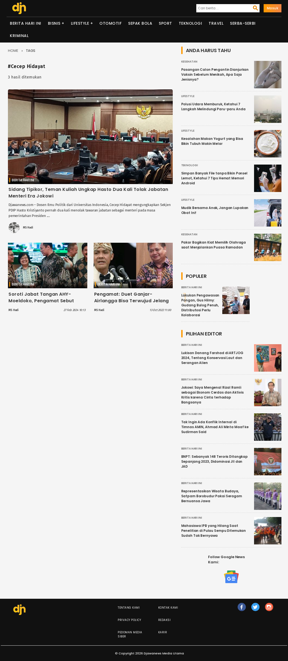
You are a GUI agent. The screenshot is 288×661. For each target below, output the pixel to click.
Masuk (272, 8)
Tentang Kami (129, 608)
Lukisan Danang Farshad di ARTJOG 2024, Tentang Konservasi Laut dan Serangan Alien (212, 358)
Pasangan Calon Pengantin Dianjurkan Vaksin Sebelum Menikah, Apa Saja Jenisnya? (215, 74)
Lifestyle (80, 23)
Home (13, 50)
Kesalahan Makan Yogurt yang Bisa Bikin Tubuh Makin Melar (212, 141)
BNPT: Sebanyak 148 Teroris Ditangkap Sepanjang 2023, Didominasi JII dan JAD (214, 461)
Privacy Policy (129, 620)
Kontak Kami (168, 608)
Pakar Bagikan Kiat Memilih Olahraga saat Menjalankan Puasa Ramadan (213, 245)
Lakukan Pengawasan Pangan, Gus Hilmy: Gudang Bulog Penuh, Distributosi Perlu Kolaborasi (200, 305)
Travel (216, 23)
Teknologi (190, 23)
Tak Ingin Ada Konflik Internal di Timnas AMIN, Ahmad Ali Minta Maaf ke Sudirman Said (215, 427)
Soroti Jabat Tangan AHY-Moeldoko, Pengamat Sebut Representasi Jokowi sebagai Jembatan (43, 304)
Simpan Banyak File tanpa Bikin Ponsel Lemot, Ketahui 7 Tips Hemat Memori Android (214, 178)
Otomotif (110, 23)
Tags (30, 50)
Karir (162, 632)
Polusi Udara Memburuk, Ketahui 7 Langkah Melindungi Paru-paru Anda (213, 106)
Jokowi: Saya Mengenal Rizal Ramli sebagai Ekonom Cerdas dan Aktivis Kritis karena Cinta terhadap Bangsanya (212, 395)
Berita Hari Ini (25, 23)
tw (255, 609)
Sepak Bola (140, 23)
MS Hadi (28, 227)
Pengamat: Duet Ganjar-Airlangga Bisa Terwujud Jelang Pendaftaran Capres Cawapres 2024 (131, 304)
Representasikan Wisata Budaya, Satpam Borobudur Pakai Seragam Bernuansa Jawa (211, 496)
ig (269, 609)
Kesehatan (189, 62)
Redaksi (164, 620)
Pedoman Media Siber (130, 634)
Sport (165, 23)
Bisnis (54, 23)
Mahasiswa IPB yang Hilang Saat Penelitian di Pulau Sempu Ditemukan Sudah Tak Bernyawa (213, 530)
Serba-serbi (243, 23)
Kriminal (19, 35)
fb (241, 609)
